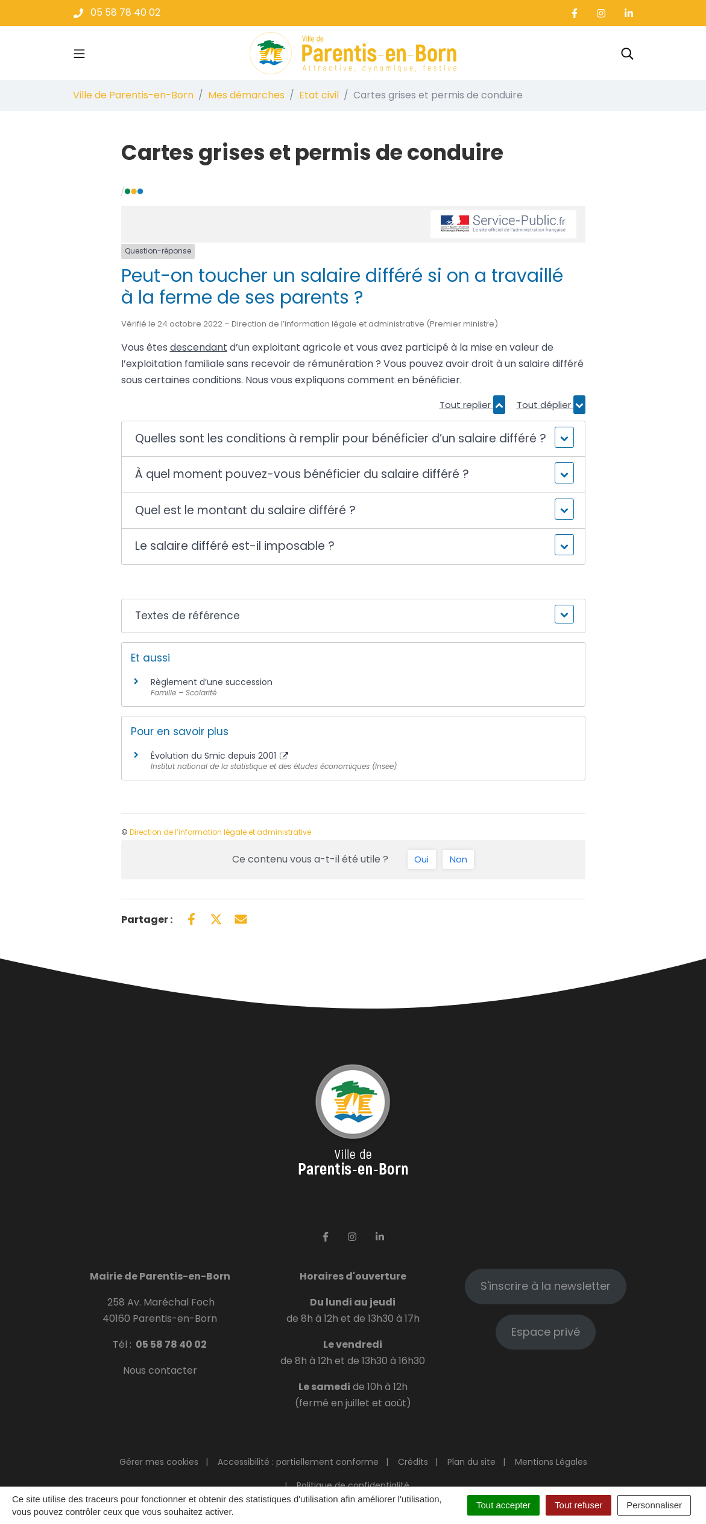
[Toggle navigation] (79, 53)
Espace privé (545, 1331)
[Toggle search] (627, 53)
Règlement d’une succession (212, 682)
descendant (198, 347)
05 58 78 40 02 (171, 1344)
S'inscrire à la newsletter (546, 1285)
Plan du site (471, 1462)
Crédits (413, 1462)
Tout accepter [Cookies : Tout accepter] (503, 1505)
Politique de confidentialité (353, 1485)
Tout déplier (551, 404)
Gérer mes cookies (158, 1462)
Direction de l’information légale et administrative (220, 832)
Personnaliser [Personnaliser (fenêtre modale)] (654, 1505)
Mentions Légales (551, 1462)
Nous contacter (160, 1370)
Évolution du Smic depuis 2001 (220, 756)
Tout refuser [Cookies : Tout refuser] (578, 1505)
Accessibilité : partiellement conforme (298, 1462)
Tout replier (472, 404)
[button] (353, 439)
